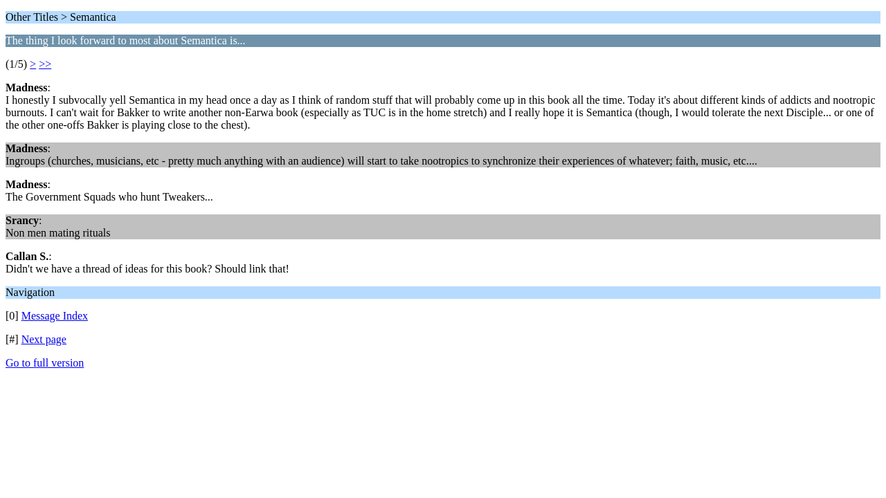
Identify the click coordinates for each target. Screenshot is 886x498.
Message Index (54, 316)
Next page (43, 339)
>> (45, 64)
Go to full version (45, 363)
